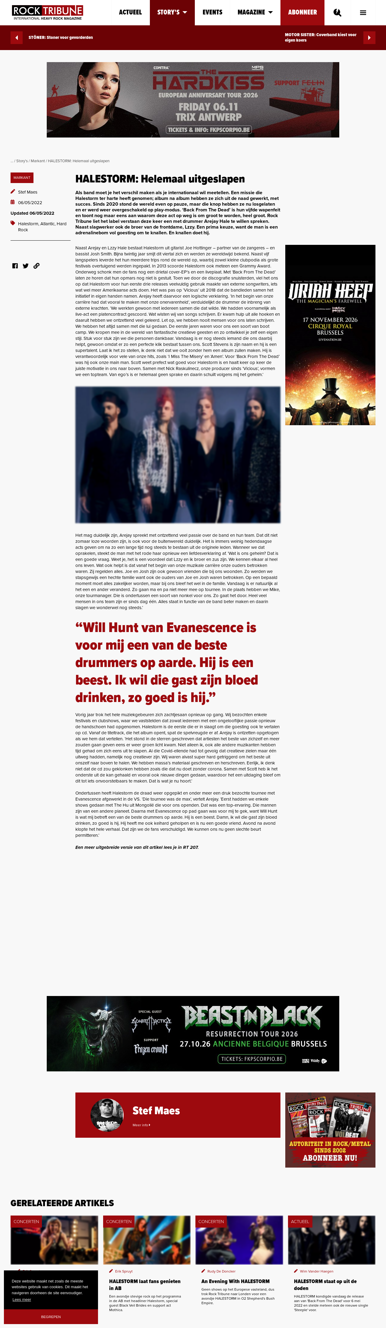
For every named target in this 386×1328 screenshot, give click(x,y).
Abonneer (302, 12)
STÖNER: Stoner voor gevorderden (52, 37)
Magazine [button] (255, 12)
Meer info (141, 1125)
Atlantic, (48, 223)
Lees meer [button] (22, 1299)
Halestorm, (29, 223)
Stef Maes (27, 192)
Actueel (130, 12)
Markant (38, 161)
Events (212, 12)
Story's (22, 161)
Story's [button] (172, 12)
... (12, 161)
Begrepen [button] (51, 1317)
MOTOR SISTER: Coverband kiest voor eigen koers (330, 37)
